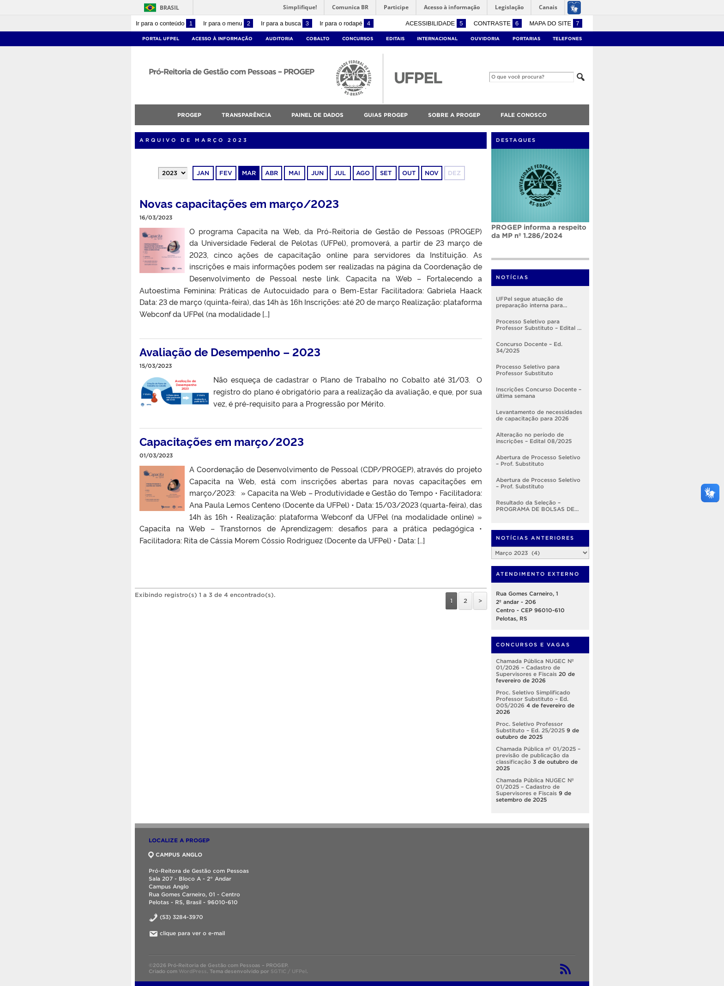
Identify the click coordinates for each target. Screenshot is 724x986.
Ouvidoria (485, 38)
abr (271, 173)
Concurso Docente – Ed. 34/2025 (529, 347)
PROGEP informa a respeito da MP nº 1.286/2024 (538, 231)
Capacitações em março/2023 (221, 441)
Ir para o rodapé (346, 23)
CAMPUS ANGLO (175, 855)
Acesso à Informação (222, 38)
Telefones (567, 38)
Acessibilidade (435, 23)
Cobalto (318, 38)
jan (203, 173)
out (409, 173)
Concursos (357, 38)
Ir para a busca (286, 23)
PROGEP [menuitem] (189, 115)
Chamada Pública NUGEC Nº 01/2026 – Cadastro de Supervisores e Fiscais (535, 667)
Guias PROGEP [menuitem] (386, 115)
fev (225, 173)
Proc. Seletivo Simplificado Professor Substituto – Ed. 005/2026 (533, 698)
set (386, 173)
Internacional (437, 38)
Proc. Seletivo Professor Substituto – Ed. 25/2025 (530, 727)
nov (432, 173)
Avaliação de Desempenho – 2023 (229, 351)
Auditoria (279, 38)
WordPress (193, 971)
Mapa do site (555, 23)
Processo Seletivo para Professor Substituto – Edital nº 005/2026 (539, 324)
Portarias (526, 38)
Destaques (516, 140)
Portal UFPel (160, 38)
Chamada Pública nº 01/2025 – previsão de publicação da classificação (538, 755)
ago (363, 173)
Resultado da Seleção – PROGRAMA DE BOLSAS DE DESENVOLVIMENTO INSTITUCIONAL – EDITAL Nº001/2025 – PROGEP (535, 505)
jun (317, 173)
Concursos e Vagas (533, 644)
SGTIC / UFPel (289, 971)
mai (294, 173)
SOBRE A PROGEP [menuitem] (454, 115)
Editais (395, 38)
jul (340, 173)
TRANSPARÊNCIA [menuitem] (246, 115)
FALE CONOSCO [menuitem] (524, 115)
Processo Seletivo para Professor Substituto (528, 370)
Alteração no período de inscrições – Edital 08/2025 (534, 438)
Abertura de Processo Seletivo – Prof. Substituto (538, 460)
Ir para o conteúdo (165, 23)
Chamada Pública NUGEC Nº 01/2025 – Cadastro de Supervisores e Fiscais (535, 786)
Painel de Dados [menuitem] (317, 115)
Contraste (498, 23)
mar (249, 173)
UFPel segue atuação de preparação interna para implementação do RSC (529, 302)
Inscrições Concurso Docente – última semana (538, 392)
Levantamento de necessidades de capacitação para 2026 (539, 415)
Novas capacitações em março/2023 (239, 203)
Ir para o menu (228, 23)
